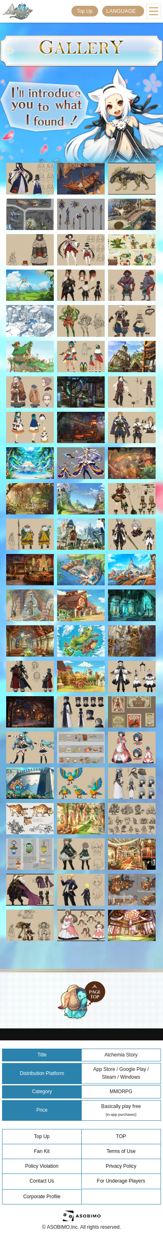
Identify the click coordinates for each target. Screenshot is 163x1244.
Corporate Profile (41, 1196)
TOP (121, 1136)
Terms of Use (120, 1151)
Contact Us (42, 1181)
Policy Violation (41, 1166)
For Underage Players (121, 1181)
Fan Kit (42, 1151)
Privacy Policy (121, 1166)
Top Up (84, 11)
